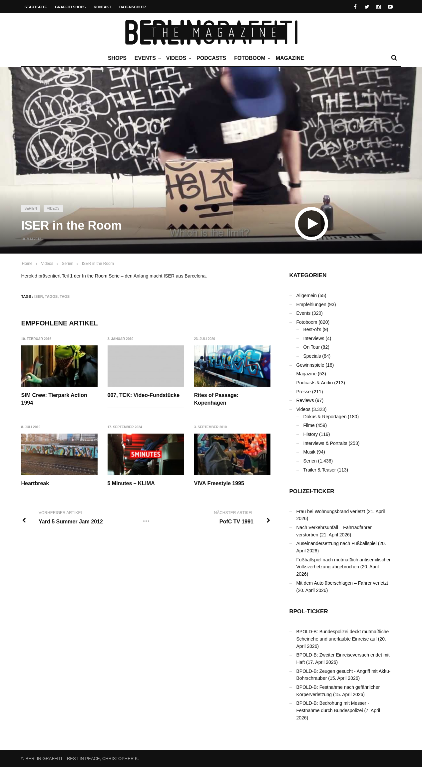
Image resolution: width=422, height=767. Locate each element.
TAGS (65, 296)
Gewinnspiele (310, 365)
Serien (31, 208)
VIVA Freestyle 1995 (219, 483)
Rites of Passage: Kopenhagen (216, 398)
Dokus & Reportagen (325, 416)
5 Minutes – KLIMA (131, 483)
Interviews (313, 338)
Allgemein (306, 295)
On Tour (311, 347)
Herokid (29, 276)
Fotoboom (251, 58)
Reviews (305, 400)
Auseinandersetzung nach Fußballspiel (336, 543)
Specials (312, 356)
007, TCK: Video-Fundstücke (144, 395)
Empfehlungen (311, 304)
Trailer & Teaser (319, 470)
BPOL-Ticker (308, 611)
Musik (309, 452)
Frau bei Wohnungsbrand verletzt (330, 511)
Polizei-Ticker (311, 491)
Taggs (51, 296)
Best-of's (312, 329)
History (310, 434)
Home (27, 263)
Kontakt (102, 7)
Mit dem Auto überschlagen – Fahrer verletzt (342, 583)
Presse (303, 391)
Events (147, 58)
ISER (38, 296)
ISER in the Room (98, 263)
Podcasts (211, 58)
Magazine (290, 58)
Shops (117, 58)
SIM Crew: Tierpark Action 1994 (54, 398)
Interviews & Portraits (325, 443)
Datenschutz (133, 7)
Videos (178, 58)
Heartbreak (35, 483)
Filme (309, 425)
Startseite (36, 7)
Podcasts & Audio (314, 382)
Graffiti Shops (70, 7)
